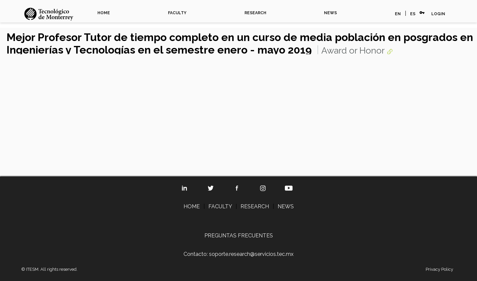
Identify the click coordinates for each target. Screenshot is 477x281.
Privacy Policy (439, 269)
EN (398, 14)
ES (412, 14)
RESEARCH (255, 13)
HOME (103, 13)
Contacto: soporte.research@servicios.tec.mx (238, 254)
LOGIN (438, 14)
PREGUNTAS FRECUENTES (238, 235)
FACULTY (177, 13)
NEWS (330, 13)
